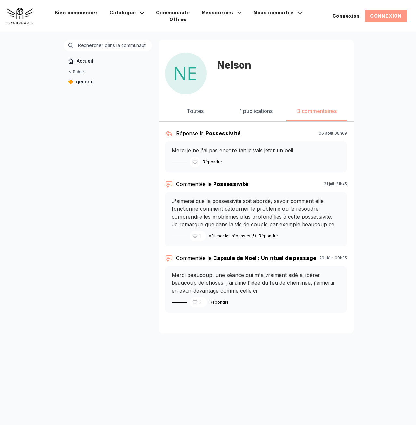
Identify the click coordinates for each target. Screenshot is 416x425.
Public (76, 72)
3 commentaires (317, 111)
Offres (178, 19)
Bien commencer (76, 12)
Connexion (346, 16)
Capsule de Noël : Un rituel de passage (264, 258)
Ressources (222, 12)
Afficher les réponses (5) (232, 235)
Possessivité (222, 133)
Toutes (195, 111)
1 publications (256, 111)
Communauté (173, 12)
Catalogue (127, 12)
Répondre (212, 161)
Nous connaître (278, 12)
